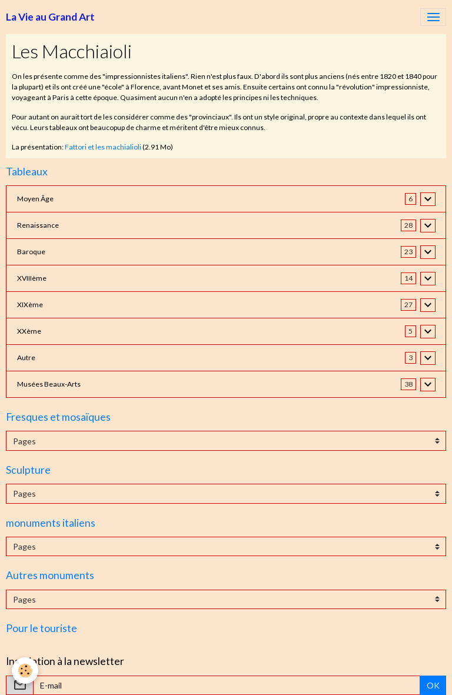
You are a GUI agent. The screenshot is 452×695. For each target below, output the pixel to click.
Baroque (31, 251)
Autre (26, 357)
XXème (29, 331)
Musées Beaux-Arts (49, 384)
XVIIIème (31, 278)
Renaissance (38, 225)
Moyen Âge (35, 198)
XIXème (30, 304)
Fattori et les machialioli (103, 146)
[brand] (50, 17)
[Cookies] (25, 670)
